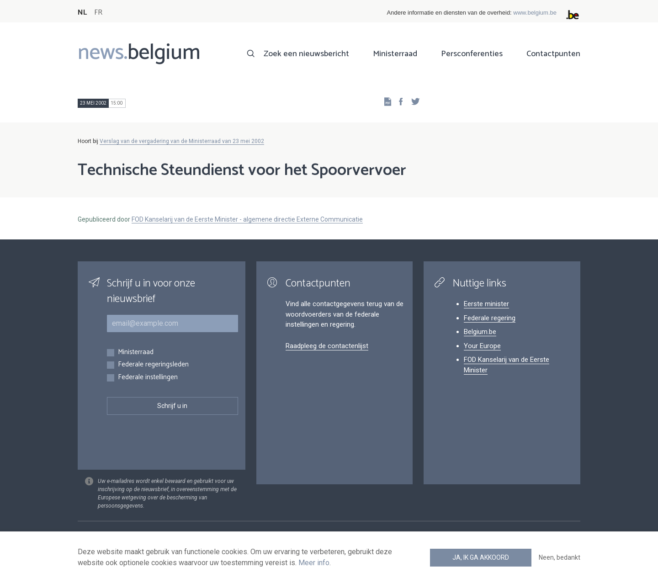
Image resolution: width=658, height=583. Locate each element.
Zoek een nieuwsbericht (306, 54)
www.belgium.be (535, 12)
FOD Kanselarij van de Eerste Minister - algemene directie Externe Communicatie (247, 219)
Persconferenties (472, 54)
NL (82, 12)
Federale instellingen (148, 377)
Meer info (313, 562)
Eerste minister (486, 304)
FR (98, 12)
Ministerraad (395, 54)
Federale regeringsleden (153, 365)
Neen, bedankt (559, 557)
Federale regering (489, 318)
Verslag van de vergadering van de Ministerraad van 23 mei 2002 (182, 141)
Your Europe (482, 346)
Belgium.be (480, 332)
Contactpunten (553, 54)
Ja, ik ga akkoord (480, 557)
